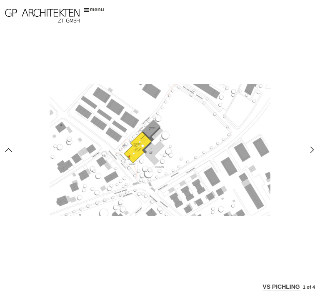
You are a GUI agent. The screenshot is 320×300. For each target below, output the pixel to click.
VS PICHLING (281, 286)
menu (94, 9)
